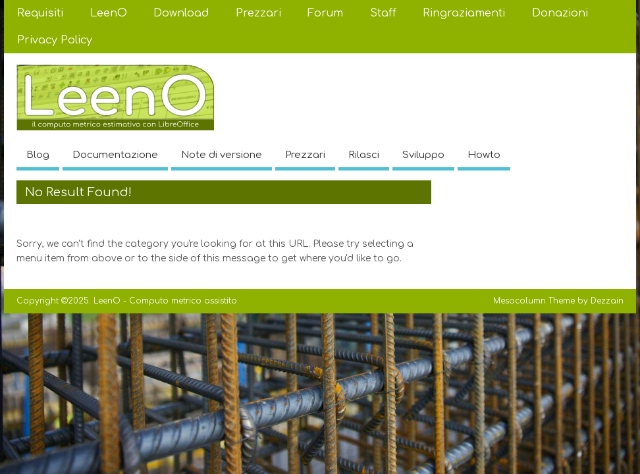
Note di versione (221, 155)
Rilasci (363, 155)
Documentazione (115, 155)
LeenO (108, 13)
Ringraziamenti (464, 13)
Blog (37, 155)
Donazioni (560, 13)
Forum (325, 13)
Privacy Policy (54, 40)
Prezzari (258, 13)
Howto (483, 155)
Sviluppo (423, 155)
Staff (383, 13)
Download (181, 13)
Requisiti (40, 13)
